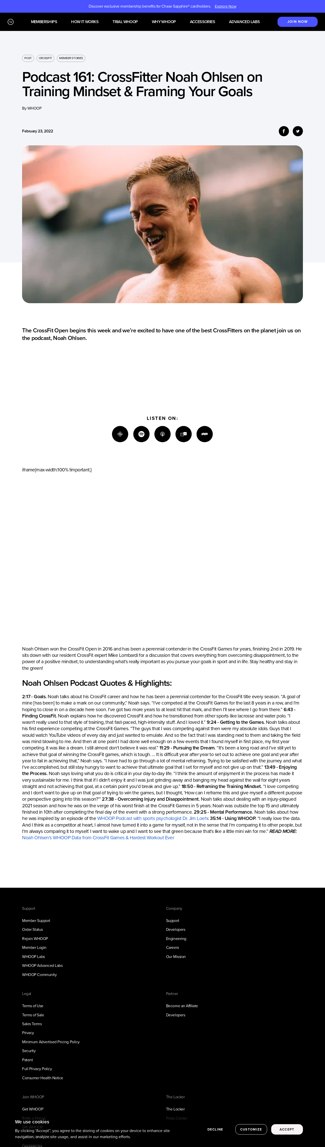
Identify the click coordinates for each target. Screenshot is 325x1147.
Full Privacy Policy (37, 1069)
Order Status (32, 929)
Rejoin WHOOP (35, 938)
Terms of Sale (33, 1015)
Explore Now (225, 6)
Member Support (36, 920)
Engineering (176, 938)
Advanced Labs (244, 22)
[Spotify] (141, 434)
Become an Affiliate (182, 1006)
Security (29, 1051)
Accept (287, 1129)
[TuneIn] (183, 434)
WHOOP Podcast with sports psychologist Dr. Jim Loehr (152, 818)
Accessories (202, 22)
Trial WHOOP (125, 22)
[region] (162, 1130)
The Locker (175, 1109)
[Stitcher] (205, 434)
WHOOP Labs (33, 957)
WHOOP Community (39, 975)
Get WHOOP (32, 1109)
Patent (27, 1060)
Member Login (34, 947)
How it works (85, 22)
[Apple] (162, 434)
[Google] (120, 434)
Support (172, 920)
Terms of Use (32, 1006)
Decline (215, 1129)
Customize (251, 1129)
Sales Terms (32, 1024)
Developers (175, 929)
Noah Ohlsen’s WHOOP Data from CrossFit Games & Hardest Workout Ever (98, 837)
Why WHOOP (164, 22)
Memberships (44, 22)
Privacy (28, 1033)
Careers (172, 947)
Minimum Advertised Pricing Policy (50, 1042)
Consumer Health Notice (42, 1078)
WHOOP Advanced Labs (42, 965)
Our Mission (176, 957)
